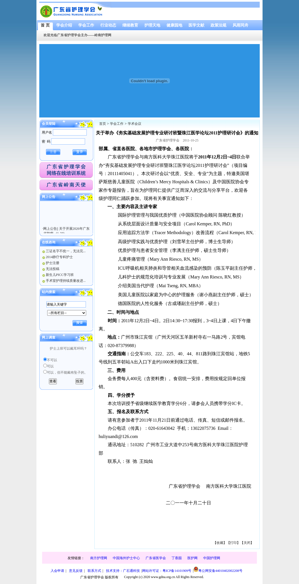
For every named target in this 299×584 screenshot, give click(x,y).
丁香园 (177, 558)
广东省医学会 (156, 558)
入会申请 (57, 571)
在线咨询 (48, 242)
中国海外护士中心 (126, 558)
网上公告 (48, 197)
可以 (50, 366)
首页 (102, 124)
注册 (53, 152)
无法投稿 (52, 269)
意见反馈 (76, 571)
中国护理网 (211, 558)
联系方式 (94, 571)
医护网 (192, 558)
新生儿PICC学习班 (60, 275)
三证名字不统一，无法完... (66, 251)
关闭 (247, 543)
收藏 (219, 543)
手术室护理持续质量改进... (66, 281)
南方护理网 (98, 558)
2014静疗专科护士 (59, 257)
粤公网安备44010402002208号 (218, 569)
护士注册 (52, 263)
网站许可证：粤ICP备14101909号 (167, 571)
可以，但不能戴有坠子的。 (67, 372)
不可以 (52, 360)
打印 (233, 543)
